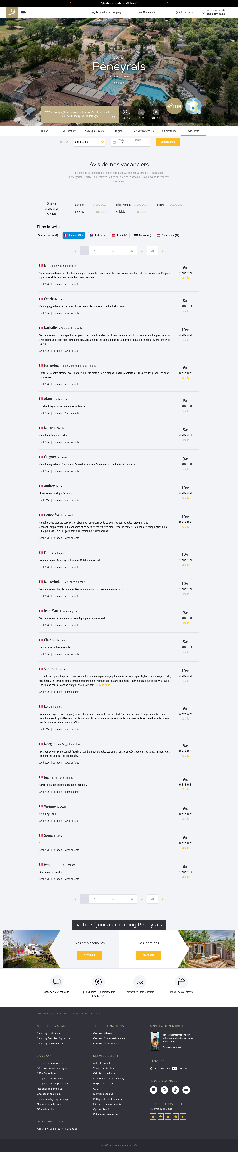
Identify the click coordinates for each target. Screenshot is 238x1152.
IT (186, 1068)
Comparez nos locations (50, 1078)
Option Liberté (101, 1109)
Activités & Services (144, 131)
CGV (95, 1088)
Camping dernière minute (51, 1043)
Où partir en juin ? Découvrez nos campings (119, 3)
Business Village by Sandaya (53, 1099)
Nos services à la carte (49, 1104)
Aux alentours (169, 131)
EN (162, 1068)
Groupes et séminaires (49, 1094)
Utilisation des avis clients (107, 1104)
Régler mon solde (103, 1083)
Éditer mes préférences (106, 1114)
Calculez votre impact (105, 1073)
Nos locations (69, 131)
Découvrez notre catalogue (52, 1068)
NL (156, 1068)
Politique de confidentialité (108, 1099)
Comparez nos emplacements (53, 1083)
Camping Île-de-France (106, 1043)
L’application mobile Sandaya (109, 1078)
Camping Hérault (102, 1033)
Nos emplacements (94, 131)
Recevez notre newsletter (51, 1063)
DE (180, 1068)
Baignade (119, 131)
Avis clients (193, 131)
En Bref (44, 131)
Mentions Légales (103, 1094)
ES (168, 1068)
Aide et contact (101, 1063)
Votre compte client (104, 1068)
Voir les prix (168, 141)
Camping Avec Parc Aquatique (53, 1038)
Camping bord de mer (49, 1033)
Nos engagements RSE (50, 1088)
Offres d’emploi (45, 1109)
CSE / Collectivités (47, 1073)
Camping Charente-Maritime (109, 1038)
